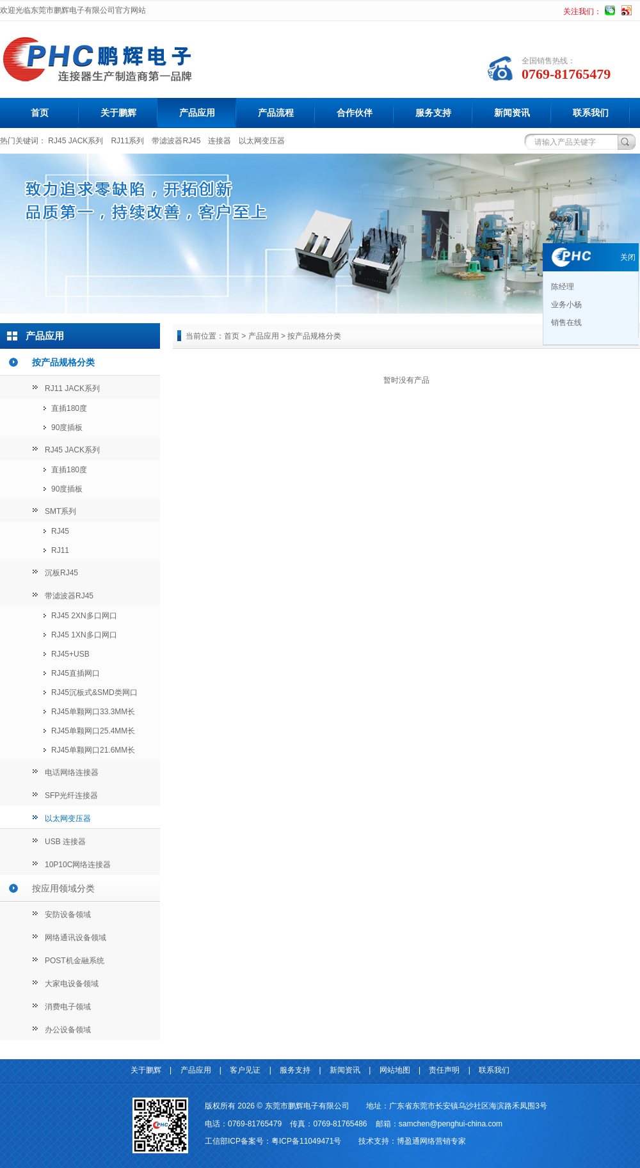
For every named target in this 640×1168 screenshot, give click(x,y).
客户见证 (245, 1070)
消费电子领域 (68, 1006)
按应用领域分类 (63, 888)
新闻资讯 (512, 113)
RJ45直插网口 (75, 673)
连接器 (219, 140)
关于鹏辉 (118, 113)
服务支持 (433, 113)
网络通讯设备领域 (75, 937)
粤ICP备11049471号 (306, 1141)
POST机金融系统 (74, 960)
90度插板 (67, 427)
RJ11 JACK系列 (72, 388)
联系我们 (591, 113)
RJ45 (60, 531)
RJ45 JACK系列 (75, 140)
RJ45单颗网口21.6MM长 (93, 750)
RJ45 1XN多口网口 (84, 634)
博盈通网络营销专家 (431, 1141)
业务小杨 (565, 304)
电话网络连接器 (72, 772)
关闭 (628, 257)
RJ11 (60, 550)
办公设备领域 (68, 1029)
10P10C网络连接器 (78, 864)
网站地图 (395, 1070)
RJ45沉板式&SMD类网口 (94, 692)
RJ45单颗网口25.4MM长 (93, 730)
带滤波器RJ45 (176, 140)
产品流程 (276, 113)
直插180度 (69, 408)
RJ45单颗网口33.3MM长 (93, 711)
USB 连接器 (65, 841)
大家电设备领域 (72, 983)
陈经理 (561, 286)
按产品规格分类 (63, 362)
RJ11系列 (127, 140)
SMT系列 (60, 511)
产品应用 (197, 113)
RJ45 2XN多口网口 (84, 615)
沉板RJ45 (61, 572)
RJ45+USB (70, 654)
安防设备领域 (68, 914)
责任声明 (444, 1070)
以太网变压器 (262, 140)
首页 (40, 113)
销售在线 (565, 322)
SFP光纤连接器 (71, 795)
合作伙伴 (354, 113)
